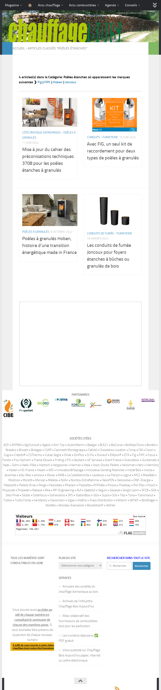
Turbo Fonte (23, 500)
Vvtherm (121, 500)
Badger (92, 445)
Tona (131, 495)
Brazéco (11, 450)
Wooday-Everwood (71, 505)
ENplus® (115, 455)
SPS (70, 495)
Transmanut (145, 495)
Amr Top (59, 445)
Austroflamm (76, 445)
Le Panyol (113, 475)
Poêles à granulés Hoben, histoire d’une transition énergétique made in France (49, 245)
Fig (40, 82)
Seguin (102, 490)
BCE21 (104, 445)
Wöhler (111, 505)
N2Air (64, 480)
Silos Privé (12, 495)
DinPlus (79, 455)
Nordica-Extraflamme (85, 480)
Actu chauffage (49, 5)
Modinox (14, 480)
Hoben (57, 82)
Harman (75, 465)
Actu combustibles (82, 5)
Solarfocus (40, 495)
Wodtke (50, 505)
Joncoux (70, 82)
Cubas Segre (53, 455)
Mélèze (53, 480)
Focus (151, 455)
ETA (126, 455)
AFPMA (17, 445)
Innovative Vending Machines (105, 470)
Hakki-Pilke (29, 465)
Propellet (24, 490)
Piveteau (125, 485)
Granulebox (131, 460)
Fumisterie (110, 137)
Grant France (113, 460)
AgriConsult (31, 445)
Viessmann (57, 500)
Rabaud (37, 490)
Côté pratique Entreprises (41, 132)
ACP (6, 445)
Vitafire (82, 500)
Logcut (126, 475)
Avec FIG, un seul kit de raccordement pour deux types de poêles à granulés (113, 151)
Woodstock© (95, 505)
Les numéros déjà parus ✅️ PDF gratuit (78, 638)
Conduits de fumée (100, 233)
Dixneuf (102, 455)
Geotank (79, 460)
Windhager (148, 500)
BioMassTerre (134, 445)
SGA (154, 490)
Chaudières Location (113, 450)
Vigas (71, 500)
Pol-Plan (139, 485)
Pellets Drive (27, 485)
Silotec (26, 495)
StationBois (83, 495)
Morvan (40, 480)
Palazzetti (10, 485)
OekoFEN (108, 480)
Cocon (149, 450)
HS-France (27, 470)
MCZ (137, 475)
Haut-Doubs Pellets (106, 465)
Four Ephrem (22, 460)
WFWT (134, 500)
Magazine (12, 5)
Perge (43, 485)
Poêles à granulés (35, 232)
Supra (105, 495)
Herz (140, 465)
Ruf (79, 490)
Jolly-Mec (25, 475)
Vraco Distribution (101, 500)
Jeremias (10, 475)
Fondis (6, 460)
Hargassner (60, 465)
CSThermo (35, 455)
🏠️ (30, 5)
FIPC (47, 82)
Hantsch (44, 465)
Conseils (131, 5)
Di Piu (90, 455)
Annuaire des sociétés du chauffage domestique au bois (78, 589)
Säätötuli (89, 490)
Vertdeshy (40, 500)
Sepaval (115, 490)
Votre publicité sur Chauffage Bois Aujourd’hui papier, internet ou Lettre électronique (79, 655)
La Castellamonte (78, 475)
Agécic (46, 445)
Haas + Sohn (11, 465)
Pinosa (112, 485)
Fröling (59, 460)
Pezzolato (55, 485)
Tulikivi (7, 500)
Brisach (23, 450)
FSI (69, 460)
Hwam (41, 470)
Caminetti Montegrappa (69, 450)
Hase (87, 465)
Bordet (151, 445)
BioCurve (117, 445)
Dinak (67, 455)
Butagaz (36, 450)
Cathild (92, 450)
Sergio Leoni (131, 490)
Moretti (27, 480)
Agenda (110, 5)
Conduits (93, 137)
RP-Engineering (63, 490)
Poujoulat (9, 490)
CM (140, 450)
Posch (151, 485)
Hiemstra (152, 465)
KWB (61, 475)
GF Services (94, 460)
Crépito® (20, 455)
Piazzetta (85, 485)
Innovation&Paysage (69, 470)
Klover (51, 475)
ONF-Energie (142, 480)
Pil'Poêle (99, 485)
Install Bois (134, 470)
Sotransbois (57, 495)
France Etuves (43, 460)
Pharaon (70, 485)
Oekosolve (124, 480)
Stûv (96, 495)
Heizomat (128, 465)
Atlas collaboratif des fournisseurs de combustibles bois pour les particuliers (78, 621)
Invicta (148, 470)
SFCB (145, 490)
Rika (47, 490)
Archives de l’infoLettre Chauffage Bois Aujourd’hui (76, 603)
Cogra (7, 455)
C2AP (48, 450)
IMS (51, 470)
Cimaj (132, 450)
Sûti (114, 495)
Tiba (122, 495)
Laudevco (98, 475)
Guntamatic (149, 460)
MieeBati (149, 475)
